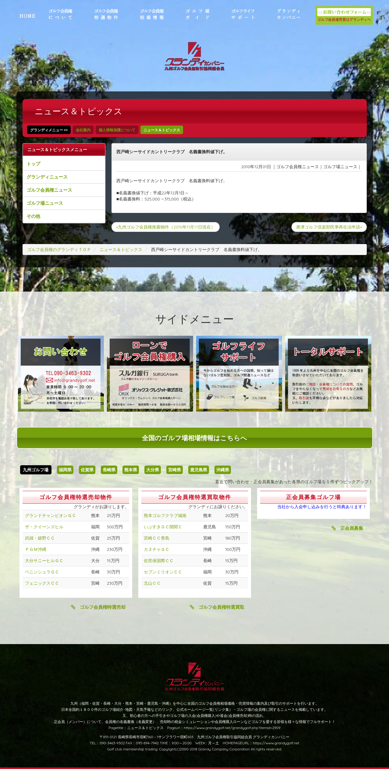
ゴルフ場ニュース (45, 203)
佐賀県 (87, 470)
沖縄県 (222, 470)
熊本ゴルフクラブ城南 (165, 515)
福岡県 (65, 470)
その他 (33, 216)
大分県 (152, 470)
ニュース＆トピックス (161, 130)
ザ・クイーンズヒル (44, 527)
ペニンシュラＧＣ (42, 572)
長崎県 (109, 470)
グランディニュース (47, 177)
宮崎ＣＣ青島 (156, 538)
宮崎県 (174, 470)
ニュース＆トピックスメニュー (57, 149)
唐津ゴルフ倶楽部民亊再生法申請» (329, 227)
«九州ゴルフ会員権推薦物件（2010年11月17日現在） (165, 227)
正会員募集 (347, 528)
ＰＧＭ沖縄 (35, 549)
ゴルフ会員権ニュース (49, 190)
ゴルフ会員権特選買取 (217, 607)
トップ (33, 164)
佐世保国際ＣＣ (159, 560)
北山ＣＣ (152, 583)
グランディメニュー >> (49, 130)
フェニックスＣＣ (42, 583)
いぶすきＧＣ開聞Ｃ (163, 527)
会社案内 (83, 130)
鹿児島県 (198, 470)
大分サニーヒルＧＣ (44, 560)
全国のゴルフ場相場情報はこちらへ (194, 438)
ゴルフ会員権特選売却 (98, 607)
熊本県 (130, 470)
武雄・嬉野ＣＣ (40, 538)
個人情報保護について (117, 130)
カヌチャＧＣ (156, 549)
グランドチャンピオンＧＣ (50, 515)
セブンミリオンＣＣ (163, 572)
